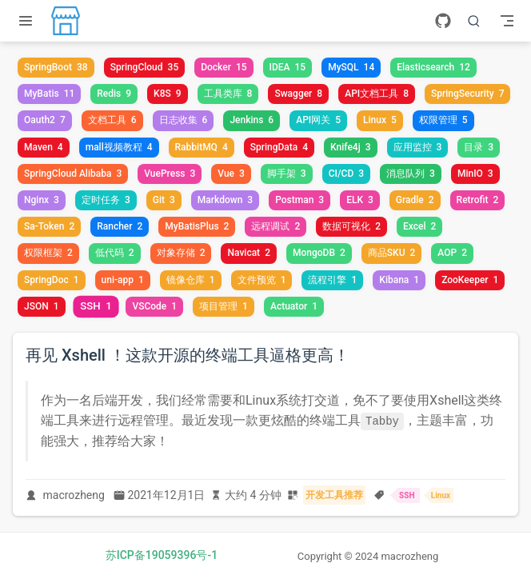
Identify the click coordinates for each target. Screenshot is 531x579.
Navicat (248, 252)
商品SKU (392, 252)
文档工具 (112, 120)
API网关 (318, 120)
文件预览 (262, 280)
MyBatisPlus (197, 226)
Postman (299, 200)
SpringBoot (56, 67)
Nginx (41, 200)
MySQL (351, 67)
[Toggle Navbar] (507, 20)
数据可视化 (351, 226)
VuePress (169, 173)
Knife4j (350, 147)
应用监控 (417, 147)
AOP (452, 252)
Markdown (225, 200)
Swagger (298, 93)
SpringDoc (51, 280)
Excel (419, 226)
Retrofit (478, 200)
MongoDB (319, 252)
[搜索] (474, 21)
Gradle (415, 200)
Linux (380, 120)
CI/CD (346, 173)
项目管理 (223, 306)
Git (164, 200)
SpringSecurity (467, 93)
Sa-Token (49, 226)
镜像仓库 (190, 280)
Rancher (119, 226)
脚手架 (286, 173)
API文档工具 (377, 93)
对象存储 (181, 252)
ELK (359, 200)
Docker (223, 67)
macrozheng (74, 495)
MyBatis (49, 93)
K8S (168, 93)
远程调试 (275, 226)
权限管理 (443, 120)
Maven (43, 147)
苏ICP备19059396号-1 (162, 555)
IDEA (287, 67)
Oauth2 (45, 120)
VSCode (154, 306)
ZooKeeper (469, 280)
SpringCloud (144, 67)
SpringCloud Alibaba (73, 173)
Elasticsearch (433, 67)
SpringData (279, 147)
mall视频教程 (119, 147)
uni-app (123, 280)
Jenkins (251, 120)
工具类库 (228, 93)
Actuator (293, 306)
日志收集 (183, 120)
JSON (41, 306)
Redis (114, 93)
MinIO (475, 173)
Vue (231, 173)
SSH (95, 306)
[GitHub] (443, 21)
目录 (478, 147)
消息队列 (410, 173)
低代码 (114, 252)
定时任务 (106, 200)
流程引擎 (332, 280)
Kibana (399, 280)
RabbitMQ (201, 147)
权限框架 (48, 252)
